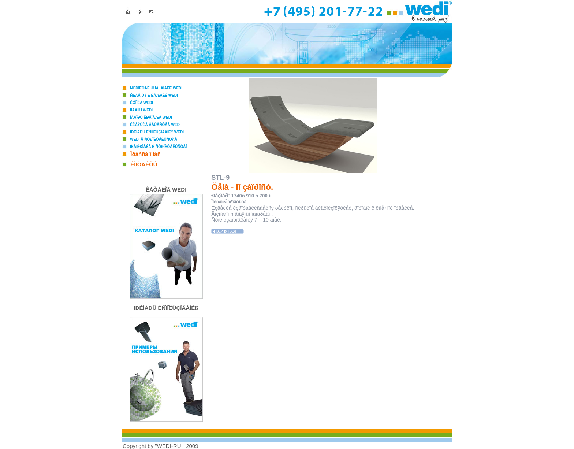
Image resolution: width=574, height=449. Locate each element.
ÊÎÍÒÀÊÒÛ (143, 164)
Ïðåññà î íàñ (145, 154)
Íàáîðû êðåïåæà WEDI (151, 117)
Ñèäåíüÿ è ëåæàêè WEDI (154, 95)
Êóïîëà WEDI (141, 103)
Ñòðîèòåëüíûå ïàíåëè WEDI (156, 88)
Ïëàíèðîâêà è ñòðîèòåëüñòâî (158, 147)
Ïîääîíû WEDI (141, 110)
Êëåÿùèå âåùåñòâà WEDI (155, 125)
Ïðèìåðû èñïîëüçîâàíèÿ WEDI (157, 132)
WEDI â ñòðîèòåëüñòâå (153, 139)
